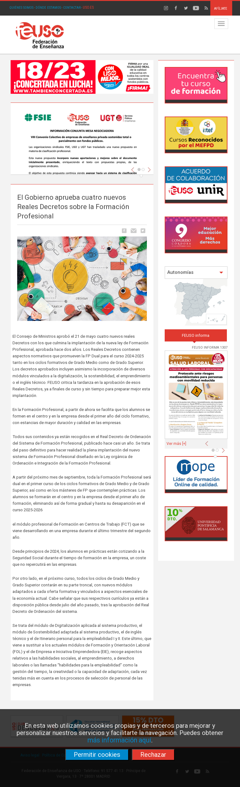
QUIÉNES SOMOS (21, 8)
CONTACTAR (72, 8)
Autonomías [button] (195, 272)
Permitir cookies (97, 754)
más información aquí (119, 740)
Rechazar (153, 754)
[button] (208, 441)
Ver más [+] (176, 443)
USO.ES (88, 7)
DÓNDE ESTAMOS (48, 8)
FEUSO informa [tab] (195, 335)
